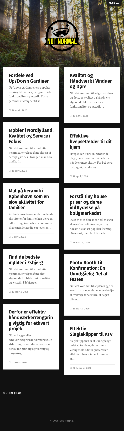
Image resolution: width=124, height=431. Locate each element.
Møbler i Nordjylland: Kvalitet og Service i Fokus (31, 136)
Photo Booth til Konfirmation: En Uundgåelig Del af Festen (89, 271)
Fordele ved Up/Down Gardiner (29, 78)
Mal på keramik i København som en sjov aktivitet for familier (29, 199)
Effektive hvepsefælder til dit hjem (91, 141)
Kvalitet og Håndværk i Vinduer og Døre (91, 81)
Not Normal (66, 420)
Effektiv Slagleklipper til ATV (91, 331)
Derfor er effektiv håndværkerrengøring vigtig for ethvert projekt (31, 320)
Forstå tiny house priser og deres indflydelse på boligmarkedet (88, 205)
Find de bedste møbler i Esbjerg (26, 259)
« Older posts (12, 393)
